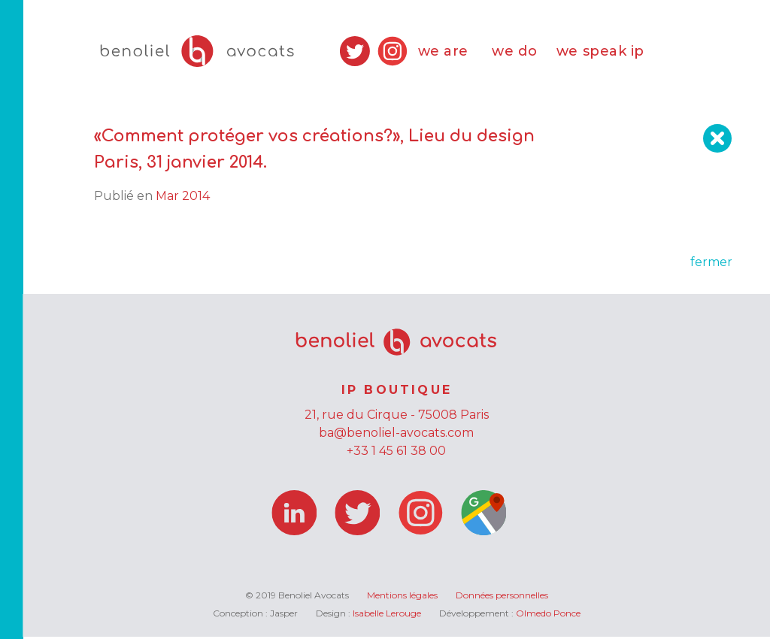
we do (514, 52)
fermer (711, 264)
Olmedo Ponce (548, 615)
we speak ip (600, 52)
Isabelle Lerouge (387, 615)
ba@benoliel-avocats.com (396, 435)
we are (443, 52)
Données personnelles (502, 597)
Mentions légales (402, 597)
